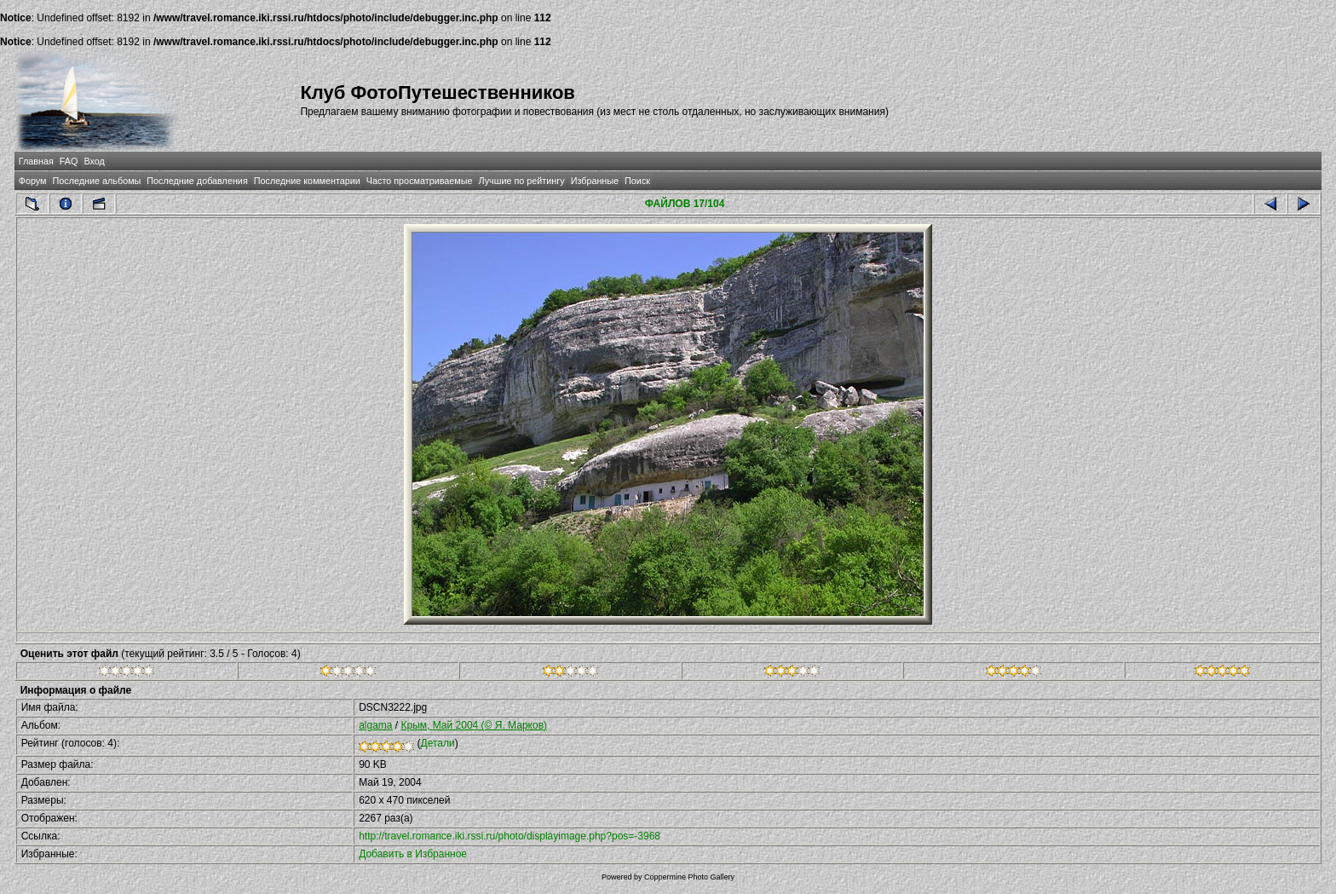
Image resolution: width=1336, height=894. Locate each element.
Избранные (595, 181)
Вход (94, 161)
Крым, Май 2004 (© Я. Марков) (474, 725)
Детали (438, 743)
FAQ (69, 161)
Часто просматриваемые (419, 181)
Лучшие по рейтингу (522, 181)
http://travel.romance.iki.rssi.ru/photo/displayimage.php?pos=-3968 (509, 836)
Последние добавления (197, 181)
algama (375, 725)
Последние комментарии (307, 181)
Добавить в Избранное (413, 854)
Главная (36, 161)
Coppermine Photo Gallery (689, 877)
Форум (33, 181)
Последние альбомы (96, 181)
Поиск (637, 181)
